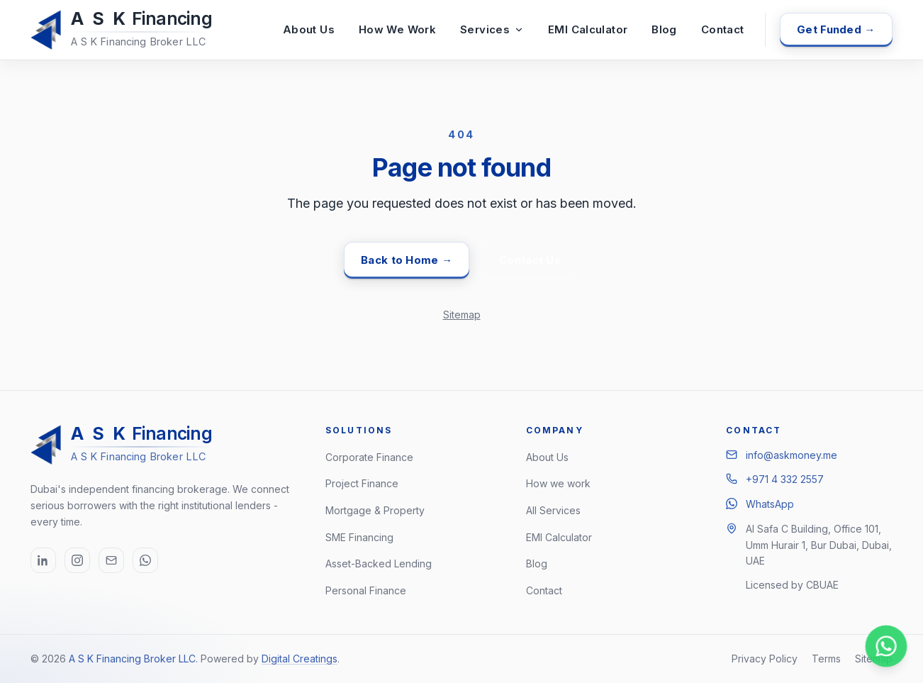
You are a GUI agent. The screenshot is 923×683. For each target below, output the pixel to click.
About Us (309, 29)
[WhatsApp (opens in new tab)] (145, 560)
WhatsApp (770, 504)
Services (492, 29)
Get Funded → (836, 29)
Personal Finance (365, 590)
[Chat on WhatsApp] (886, 646)
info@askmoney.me (791, 455)
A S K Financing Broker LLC (132, 659)
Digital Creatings (299, 659)
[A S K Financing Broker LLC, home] (124, 29)
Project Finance (361, 483)
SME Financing (359, 537)
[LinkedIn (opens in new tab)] (43, 560)
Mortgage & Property (375, 510)
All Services (553, 510)
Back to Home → (406, 260)
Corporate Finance (369, 457)
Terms (826, 659)
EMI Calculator (587, 29)
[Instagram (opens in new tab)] (77, 560)
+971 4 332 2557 (785, 479)
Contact (722, 29)
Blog (664, 29)
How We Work (397, 29)
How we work (558, 483)
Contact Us (530, 260)
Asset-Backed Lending (378, 563)
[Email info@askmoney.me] (111, 560)
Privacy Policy (765, 659)
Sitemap (462, 315)
